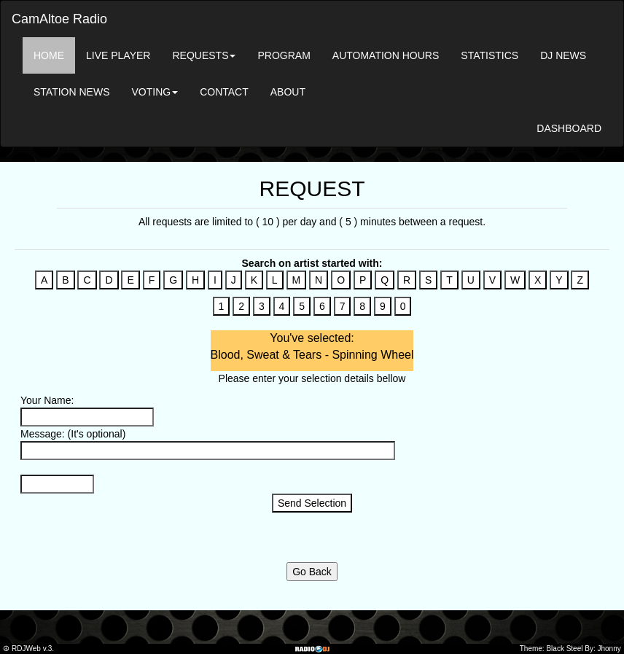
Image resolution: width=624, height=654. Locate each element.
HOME (49, 55)
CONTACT (224, 92)
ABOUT (287, 92)
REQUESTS (203, 55)
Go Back (312, 571)
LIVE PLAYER (118, 55)
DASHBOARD (569, 128)
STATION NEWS (71, 92)
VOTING (154, 92)
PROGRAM (283, 55)
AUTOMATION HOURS (386, 55)
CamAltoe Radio (59, 19)
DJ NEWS (563, 55)
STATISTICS (489, 55)
